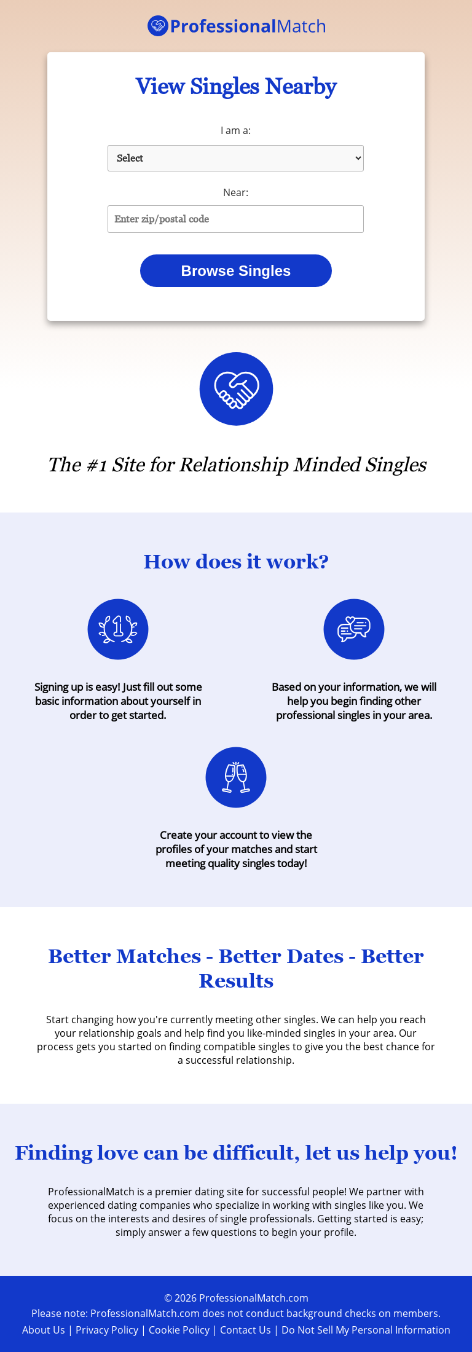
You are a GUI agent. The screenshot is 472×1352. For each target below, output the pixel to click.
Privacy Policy (107, 1330)
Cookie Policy (179, 1330)
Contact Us (245, 1330)
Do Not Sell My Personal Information (365, 1330)
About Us (43, 1330)
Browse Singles (236, 270)
